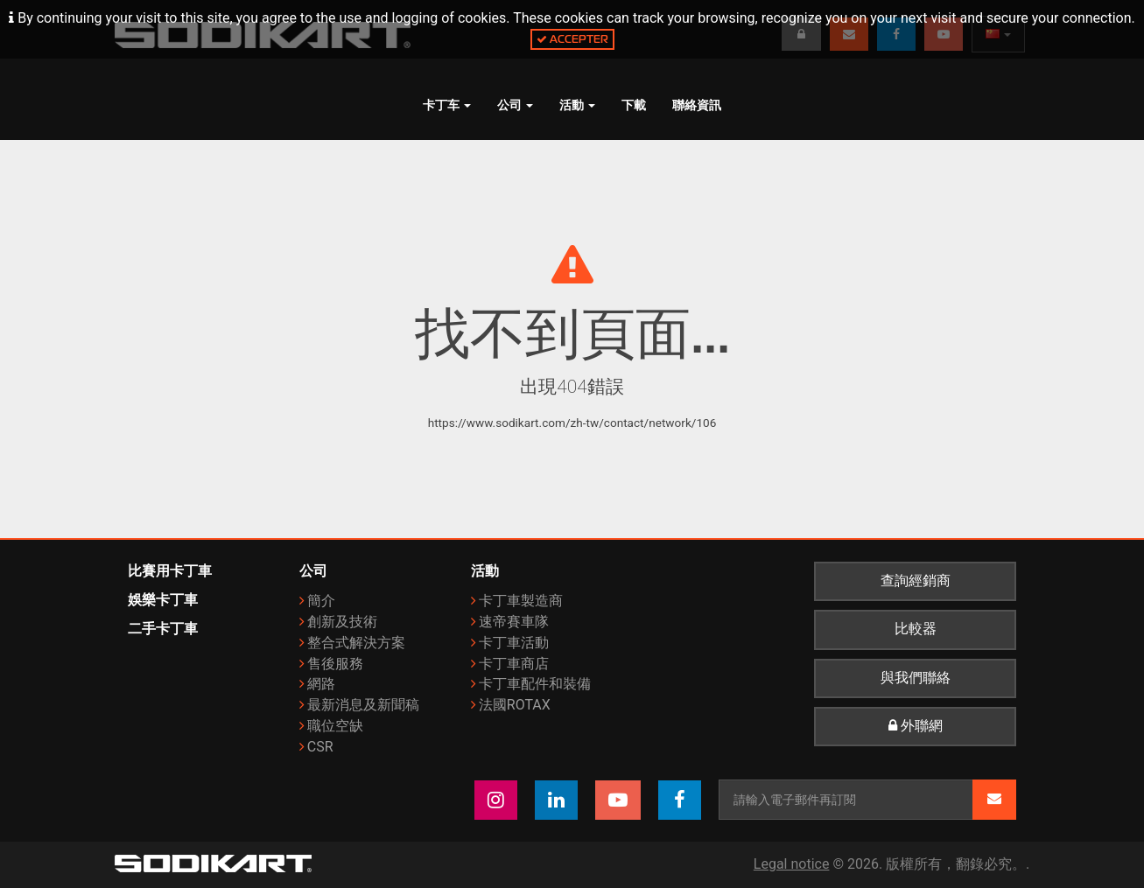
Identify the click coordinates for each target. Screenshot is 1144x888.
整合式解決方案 (356, 642)
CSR (320, 746)
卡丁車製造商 (521, 600)
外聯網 (915, 726)
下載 (633, 105)
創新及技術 (342, 621)
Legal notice (792, 864)
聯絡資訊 (696, 105)
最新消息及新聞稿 (363, 704)
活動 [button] (577, 105)
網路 (321, 683)
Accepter (572, 38)
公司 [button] (515, 105)
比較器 (916, 629)
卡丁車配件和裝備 (535, 683)
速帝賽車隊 (514, 621)
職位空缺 (335, 725)
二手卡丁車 (163, 628)
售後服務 (335, 663)
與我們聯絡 (916, 678)
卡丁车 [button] (447, 105)
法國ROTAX (515, 704)
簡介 (321, 600)
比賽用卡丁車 (170, 571)
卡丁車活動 (514, 642)
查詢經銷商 (916, 581)
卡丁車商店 (514, 663)
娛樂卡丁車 (163, 599)
